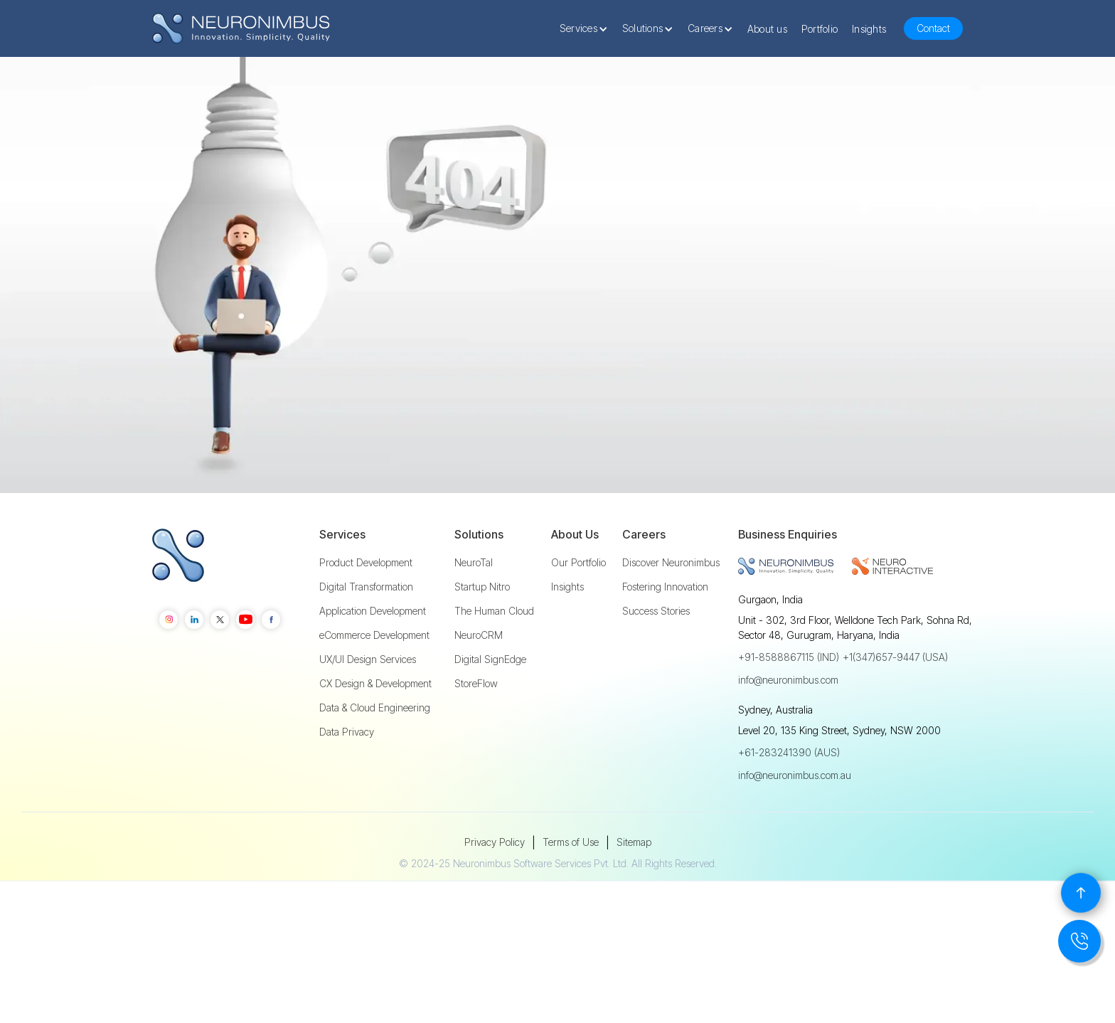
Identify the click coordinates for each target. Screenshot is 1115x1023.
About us (767, 29)
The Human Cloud (494, 653)
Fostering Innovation (665, 629)
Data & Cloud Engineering (374, 750)
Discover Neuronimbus (671, 605)
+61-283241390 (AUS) (789, 795)
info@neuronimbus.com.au (794, 818)
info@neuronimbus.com (788, 722)
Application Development (372, 653)
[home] (241, 29)
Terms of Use (571, 885)
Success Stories (656, 653)
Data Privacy (346, 774)
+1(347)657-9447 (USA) (895, 700)
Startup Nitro (482, 629)
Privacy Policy (494, 885)
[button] (587, 28)
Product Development (365, 605)
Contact (933, 28)
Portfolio (819, 29)
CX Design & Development (375, 726)
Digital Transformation (366, 629)
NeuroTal (473, 605)
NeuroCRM (478, 678)
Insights (869, 29)
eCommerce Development (374, 678)
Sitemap (634, 885)
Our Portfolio (578, 605)
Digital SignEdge (490, 702)
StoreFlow (476, 726)
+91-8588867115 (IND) (788, 700)
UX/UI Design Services (367, 702)
